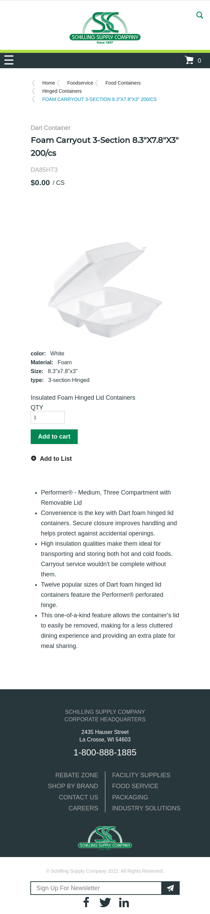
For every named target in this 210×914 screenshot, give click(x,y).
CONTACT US (78, 797)
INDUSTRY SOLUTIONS (146, 808)
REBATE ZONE (76, 775)
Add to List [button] (56, 458)
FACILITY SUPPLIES (141, 775)
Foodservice (80, 83)
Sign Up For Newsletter (66, 888)
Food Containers (123, 83)
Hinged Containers (62, 91)
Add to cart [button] (54, 436)
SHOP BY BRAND (73, 786)
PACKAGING (130, 797)
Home (48, 83)
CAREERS (83, 808)
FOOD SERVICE (135, 786)
